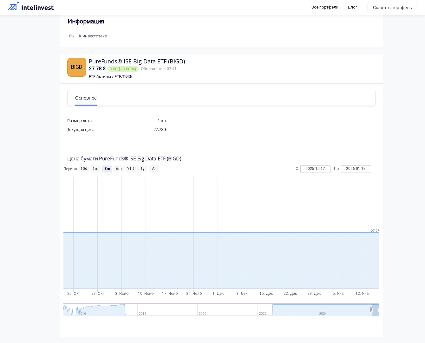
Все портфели (324, 7)
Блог (352, 7)
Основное (86, 98)
